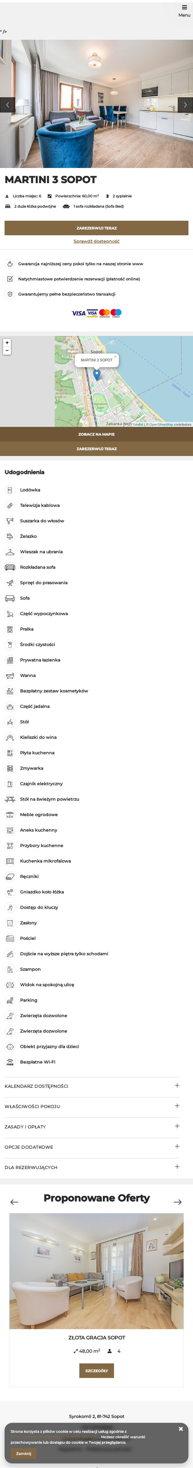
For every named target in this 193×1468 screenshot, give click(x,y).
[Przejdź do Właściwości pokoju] (92, 1107)
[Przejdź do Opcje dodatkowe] (92, 1148)
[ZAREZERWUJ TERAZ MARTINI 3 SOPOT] (96, 228)
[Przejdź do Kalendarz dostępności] (92, 1087)
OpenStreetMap (161, 424)
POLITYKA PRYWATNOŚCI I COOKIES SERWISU (55, 1437)
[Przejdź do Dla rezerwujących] (92, 1168)
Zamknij (23, 1453)
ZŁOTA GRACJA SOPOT (96, 1338)
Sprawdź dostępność (96, 241)
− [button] (7, 350)
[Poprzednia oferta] (14, 1199)
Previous (7, 104)
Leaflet (138, 424)
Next (185, 104)
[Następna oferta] (177, 1199)
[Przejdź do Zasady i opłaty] (92, 1128)
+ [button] (7, 343)
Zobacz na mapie (96, 434)
